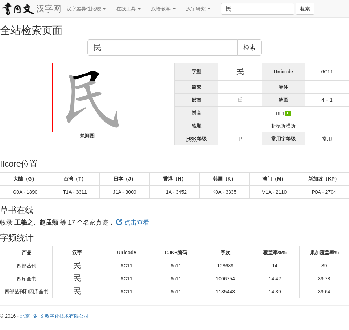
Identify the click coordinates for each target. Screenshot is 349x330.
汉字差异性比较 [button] (86, 9)
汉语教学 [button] (163, 9)
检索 (305, 9)
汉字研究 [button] (198, 9)
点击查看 (132, 222)
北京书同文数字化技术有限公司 (54, 316)
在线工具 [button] (128, 9)
